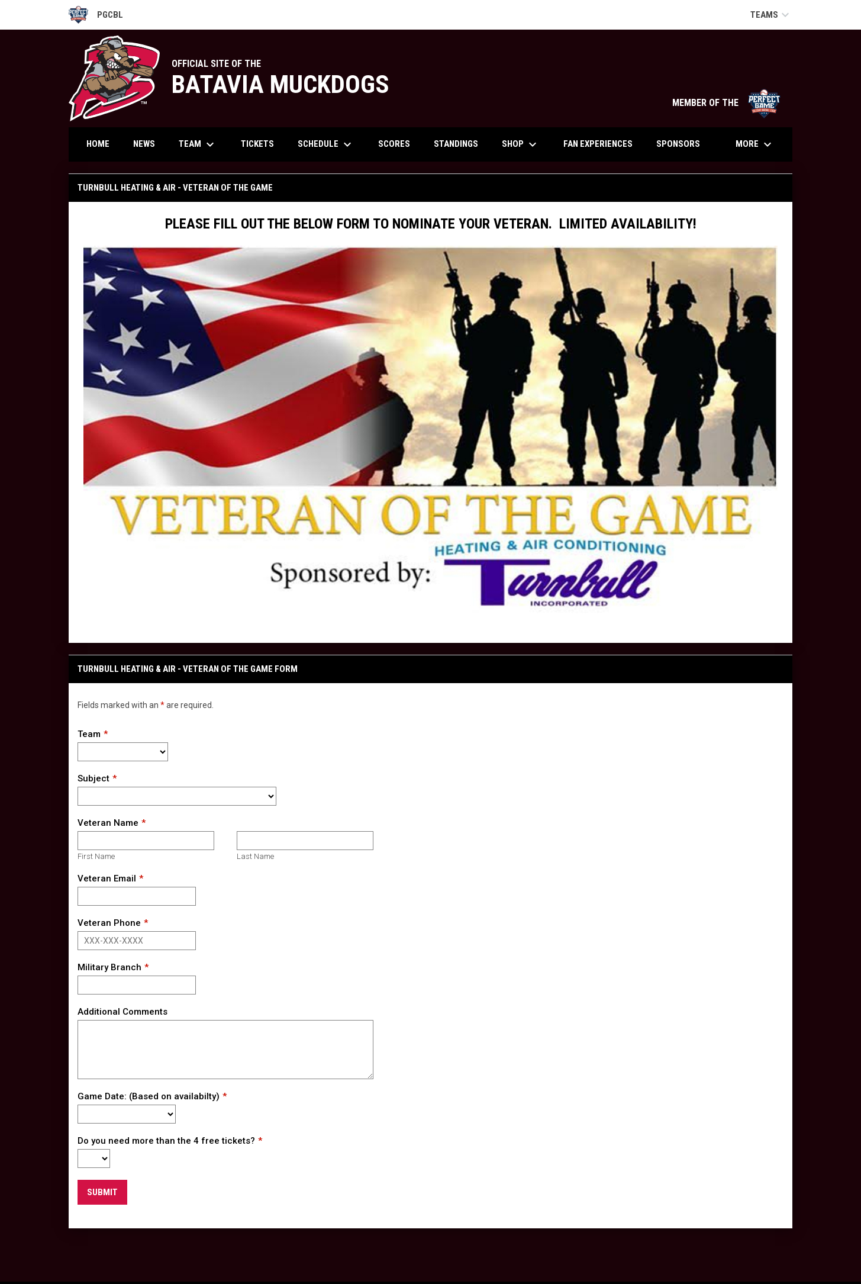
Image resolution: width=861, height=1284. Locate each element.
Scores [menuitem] (394, 144)
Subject (93, 778)
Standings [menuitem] (456, 144)
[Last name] (305, 840)
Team (89, 734)
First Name (96, 856)
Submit (102, 1192)
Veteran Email (107, 878)
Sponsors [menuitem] (678, 144)
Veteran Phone (109, 923)
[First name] (146, 840)
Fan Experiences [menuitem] (598, 144)
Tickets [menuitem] (257, 144)
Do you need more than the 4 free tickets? (166, 1140)
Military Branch (109, 967)
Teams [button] (771, 15)
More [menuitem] (755, 144)
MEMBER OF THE (726, 102)
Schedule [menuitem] (326, 144)
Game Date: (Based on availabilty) (149, 1096)
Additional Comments (122, 1011)
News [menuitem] (144, 144)
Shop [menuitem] (521, 144)
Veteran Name (108, 823)
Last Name (255, 856)
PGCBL (96, 15)
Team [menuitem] (198, 144)
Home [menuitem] (97, 144)
